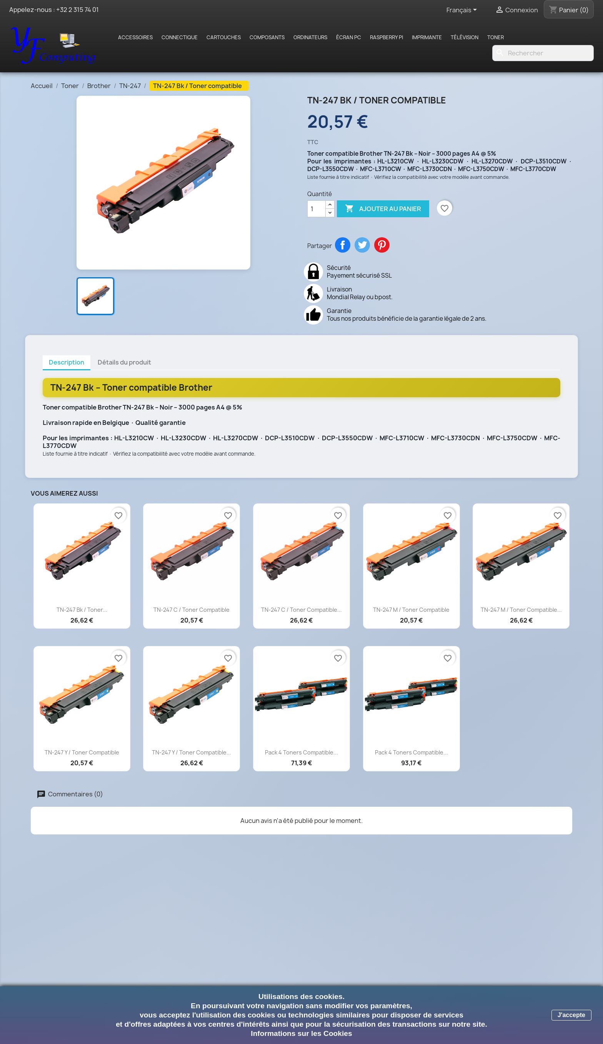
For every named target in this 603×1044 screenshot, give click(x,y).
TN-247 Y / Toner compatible (82, 752)
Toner (495, 37)
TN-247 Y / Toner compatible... (191, 752)
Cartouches (224, 37)
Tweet (362, 245)
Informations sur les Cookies (301, 1033)
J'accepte (571, 1015)
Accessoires (135, 37)
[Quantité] (316, 208)
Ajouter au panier (383, 209)
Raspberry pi (386, 37)
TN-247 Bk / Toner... (82, 609)
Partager (342, 245)
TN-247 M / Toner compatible (411, 609)
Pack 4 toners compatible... (301, 752)
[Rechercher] (543, 53)
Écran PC (348, 37)
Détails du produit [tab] (124, 362)
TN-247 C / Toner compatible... (301, 609)
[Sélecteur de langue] (463, 10)
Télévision (464, 37)
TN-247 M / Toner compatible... (521, 609)
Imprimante (427, 37)
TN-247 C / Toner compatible (191, 609)
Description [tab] (66, 362)
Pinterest (382, 245)
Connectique (180, 37)
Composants (267, 37)
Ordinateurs (310, 37)
